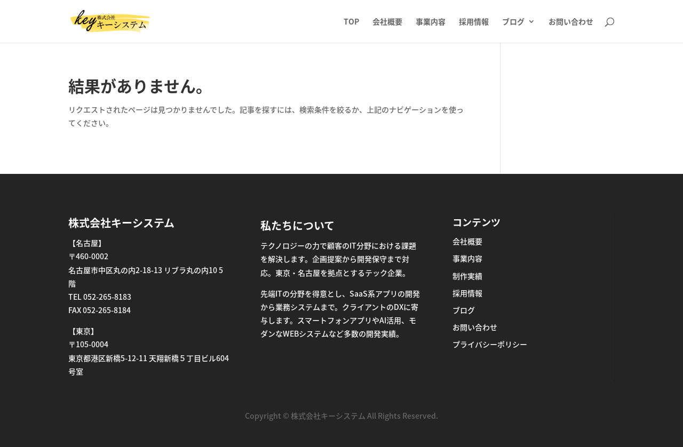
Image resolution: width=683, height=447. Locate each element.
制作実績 (467, 275)
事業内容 (431, 22)
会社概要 (387, 22)
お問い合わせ (571, 22)
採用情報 (474, 22)
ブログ (513, 22)
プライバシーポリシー (489, 344)
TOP (351, 22)
